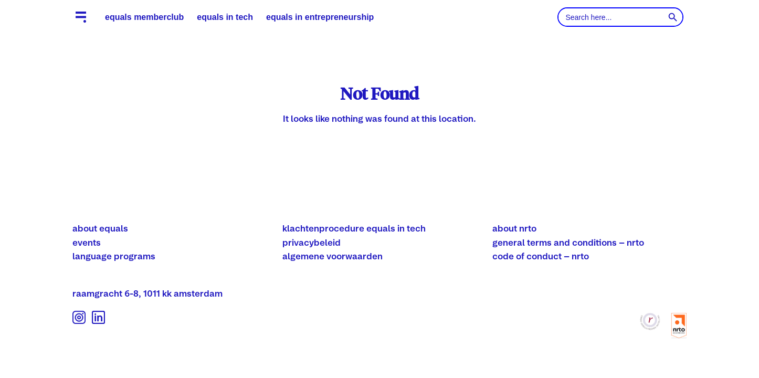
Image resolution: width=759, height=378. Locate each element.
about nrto (514, 228)
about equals (100, 228)
